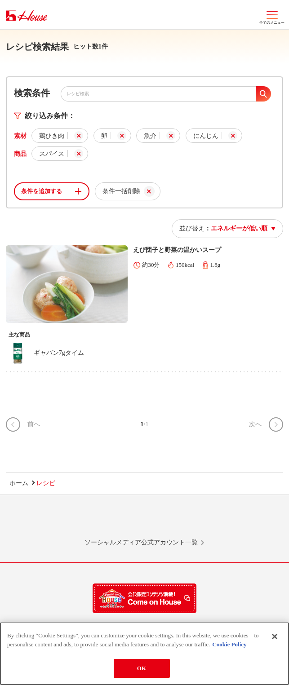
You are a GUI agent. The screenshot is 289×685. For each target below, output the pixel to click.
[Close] (275, 638)
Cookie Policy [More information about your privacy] (229, 645)
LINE (55, 520)
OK (141, 669)
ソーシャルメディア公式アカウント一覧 (141, 542)
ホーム (18, 483)
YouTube (233, 520)
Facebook (174, 520)
